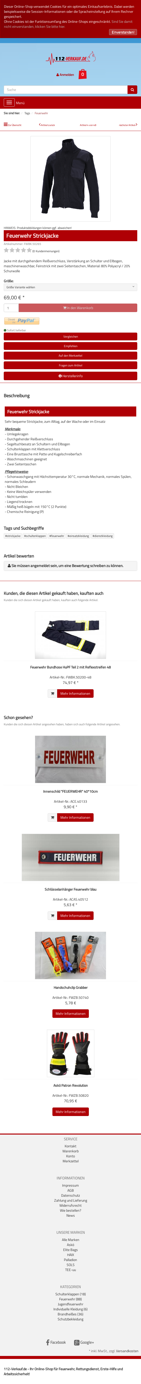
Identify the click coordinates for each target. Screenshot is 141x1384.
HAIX (70, 1254)
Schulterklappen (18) (70, 1294)
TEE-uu (70, 1269)
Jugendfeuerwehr (70, 1304)
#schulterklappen (35, 535)
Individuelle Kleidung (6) (70, 1309)
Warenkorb (70, 1151)
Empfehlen (70, 346)
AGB (70, 1190)
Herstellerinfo (71, 375)
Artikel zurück (48, 125)
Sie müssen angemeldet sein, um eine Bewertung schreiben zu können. (67, 566)
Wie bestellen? (70, 1210)
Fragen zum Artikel (70, 365)
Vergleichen (70, 336)
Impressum (70, 1185)
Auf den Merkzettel (70, 355)
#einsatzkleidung (78, 535)
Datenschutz (70, 1195)
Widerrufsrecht (70, 1205)
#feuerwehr (56, 535)
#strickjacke (12, 535)
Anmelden (65, 74)
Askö (70, 1244)
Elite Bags (70, 1249)
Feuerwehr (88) (70, 1299)
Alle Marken (70, 1239)
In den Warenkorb (78, 307)
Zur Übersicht (14, 125)
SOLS (71, 1264)
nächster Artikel (127, 125)
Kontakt (70, 1146)
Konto (70, 1156)
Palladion (70, 1259)
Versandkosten (127, 1350)
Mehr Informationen (75, 693)
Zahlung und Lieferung (70, 1200)
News (70, 1215)
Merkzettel (71, 1161)
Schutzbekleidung (70, 1319)
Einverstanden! (123, 32)
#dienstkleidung (103, 535)
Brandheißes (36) (70, 1314)
